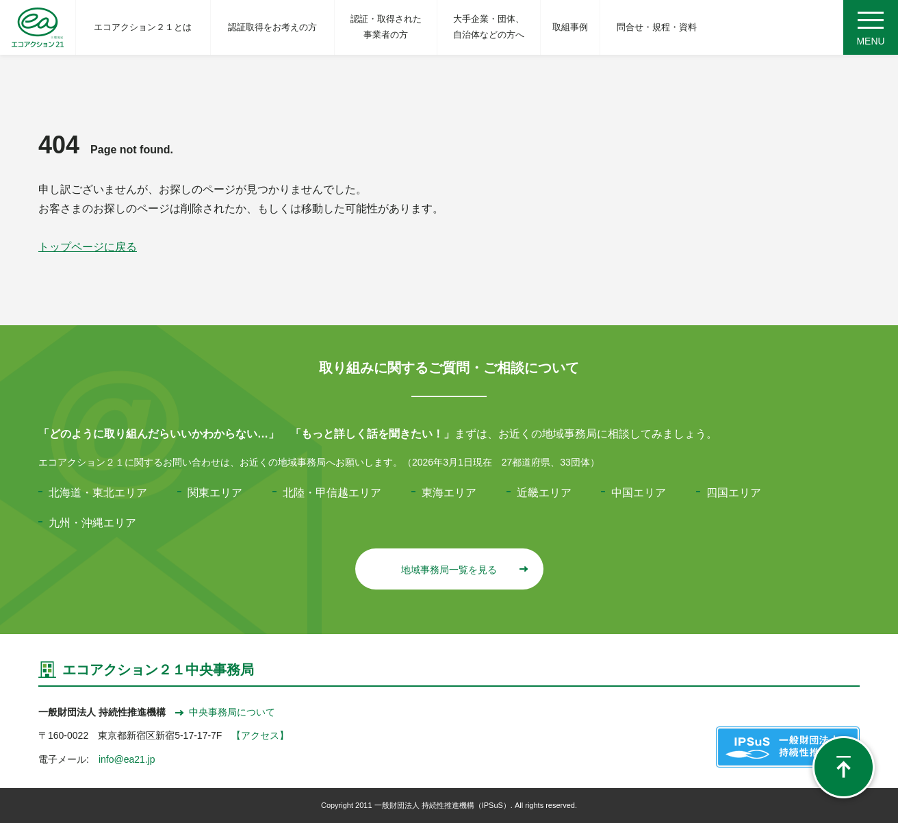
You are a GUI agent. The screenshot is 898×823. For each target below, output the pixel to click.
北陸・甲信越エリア (332, 492)
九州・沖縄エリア (92, 523)
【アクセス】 (260, 735)
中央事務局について (225, 712)
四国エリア (733, 492)
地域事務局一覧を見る (463, 569)
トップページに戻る (87, 247)
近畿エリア (544, 492)
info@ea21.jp (127, 759)
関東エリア (215, 492)
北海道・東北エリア (98, 492)
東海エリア (449, 492)
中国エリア (638, 492)
